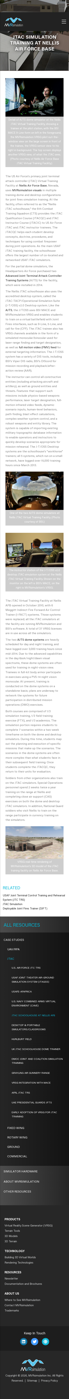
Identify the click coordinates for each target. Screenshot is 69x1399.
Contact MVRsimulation (19, 1305)
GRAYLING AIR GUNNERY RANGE (31, 1073)
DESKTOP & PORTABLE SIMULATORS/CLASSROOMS (29, 1027)
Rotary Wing (17, 1137)
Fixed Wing (15, 1128)
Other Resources (17, 1191)
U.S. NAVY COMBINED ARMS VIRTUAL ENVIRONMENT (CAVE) (34, 1003)
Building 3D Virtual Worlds (20, 1257)
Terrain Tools (12, 1231)
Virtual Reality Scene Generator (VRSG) (29, 1225)
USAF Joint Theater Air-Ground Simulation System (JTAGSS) (33, 980)
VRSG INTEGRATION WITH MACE (31, 1083)
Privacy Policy (49, 1381)
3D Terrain (11, 1241)
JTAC (10, 959)
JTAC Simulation (12, 904)
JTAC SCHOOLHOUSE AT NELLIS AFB (33, 1015)
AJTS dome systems (30, 639)
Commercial (17, 1156)
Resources (26, 925)
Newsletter (11, 1279)
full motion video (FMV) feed (37, 347)
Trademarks (12, 1310)
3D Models (11, 1236)
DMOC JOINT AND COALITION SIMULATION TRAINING (37, 1061)
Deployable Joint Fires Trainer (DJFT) (25, 908)
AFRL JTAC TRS (21, 1093)
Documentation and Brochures (23, 1284)
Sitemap (32, 1381)
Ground (13, 1147)
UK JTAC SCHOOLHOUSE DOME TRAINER (36, 1049)
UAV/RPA (13, 949)
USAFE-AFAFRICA (22, 992)
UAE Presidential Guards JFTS (32, 1103)
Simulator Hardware (21, 1171)
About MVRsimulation (21, 1181)
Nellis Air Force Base (33, 185)
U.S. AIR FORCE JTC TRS (26, 968)
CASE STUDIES (14, 940)
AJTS (8, 310)
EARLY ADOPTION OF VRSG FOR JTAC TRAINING (34, 1114)
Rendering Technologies (19, 1263)
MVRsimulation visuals (27, 190)
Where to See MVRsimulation (22, 1300)
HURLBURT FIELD (22, 1039)
